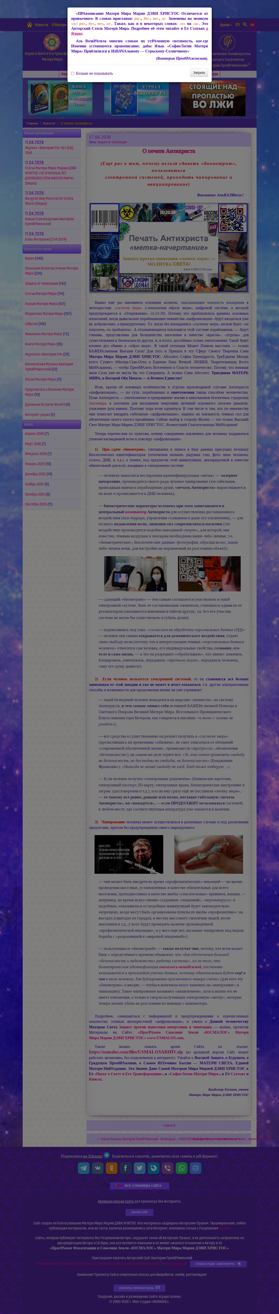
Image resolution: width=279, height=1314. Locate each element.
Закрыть (199, 72)
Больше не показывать (92, 73)
